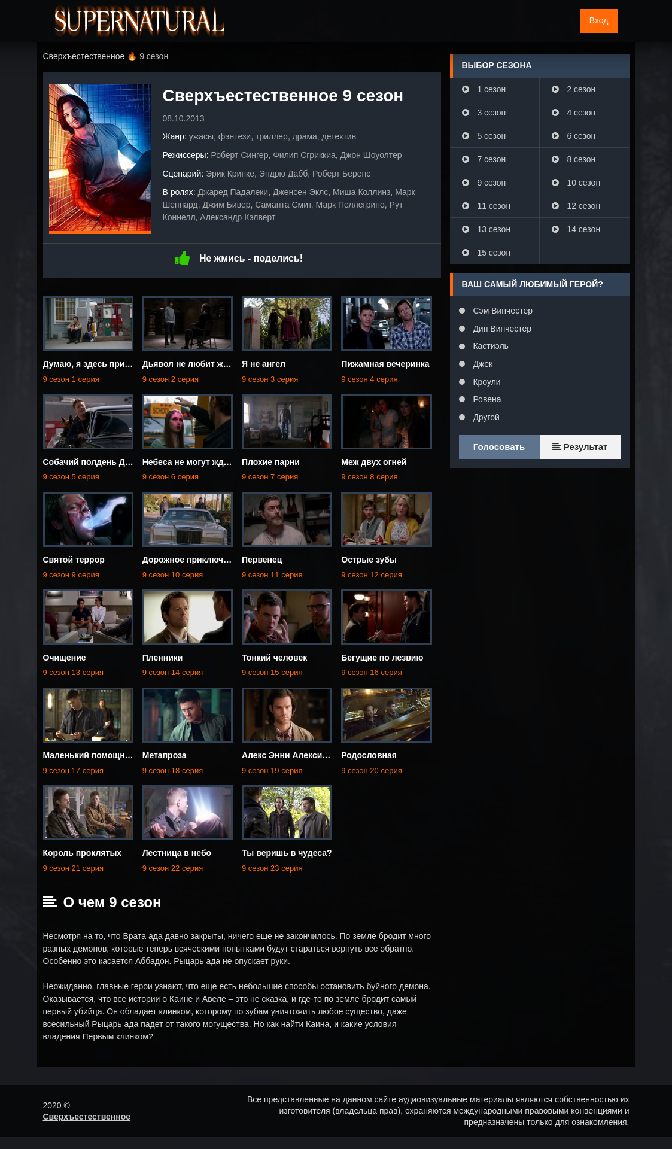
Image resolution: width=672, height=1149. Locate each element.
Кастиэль (490, 346)
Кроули (486, 382)
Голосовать (499, 447)
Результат (580, 447)
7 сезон (484, 159)
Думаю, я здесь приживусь (99, 364)
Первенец (262, 559)
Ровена (486, 399)
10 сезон (576, 182)
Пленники (162, 657)
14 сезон (576, 229)
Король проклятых (82, 853)
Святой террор (74, 559)
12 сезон (576, 206)
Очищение (64, 657)
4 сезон (574, 112)
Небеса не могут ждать (190, 462)
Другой (485, 417)
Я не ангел (263, 364)
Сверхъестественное (87, 1116)
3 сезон (484, 112)
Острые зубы (369, 559)
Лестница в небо (176, 853)
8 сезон (574, 159)
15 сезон (486, 252)
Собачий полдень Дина (91, 462)
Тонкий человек (274, 657)
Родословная (369, 755)
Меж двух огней (373, 462)
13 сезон (486, 229)
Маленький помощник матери (104, 755)
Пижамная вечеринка (385, 364)
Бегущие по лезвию (382, 657)
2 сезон (574, 89)
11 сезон (486, 206)
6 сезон (574, 136)
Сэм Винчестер (502, 310)
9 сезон (484, 182)
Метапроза (164, 755)
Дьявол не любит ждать (192, 364)
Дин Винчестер (501, 328)
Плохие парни (271, 462)
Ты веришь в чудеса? (287, 853)
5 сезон (484, 136)
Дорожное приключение (192, 559)
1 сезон (484, 89)
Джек (482, 364)
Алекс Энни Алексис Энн (293, 755)
